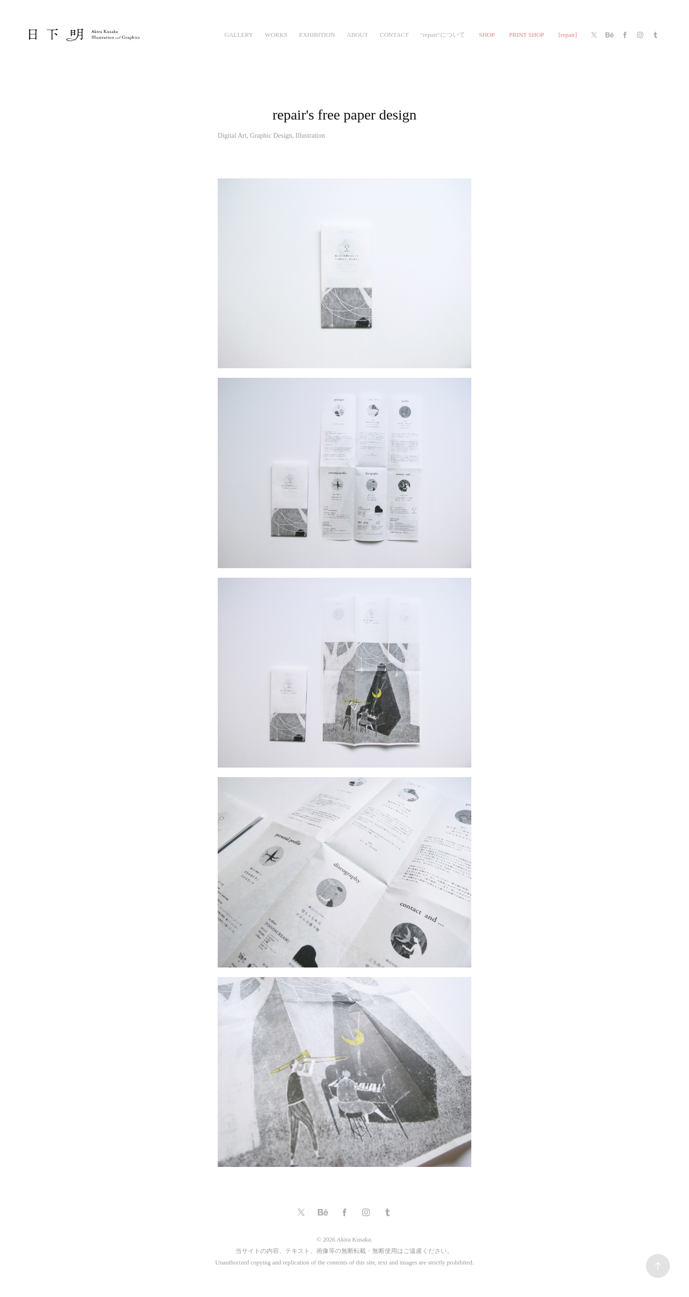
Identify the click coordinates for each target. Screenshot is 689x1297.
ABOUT (357, 34)
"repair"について (443, 34)
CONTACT (394, 34)
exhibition (317, 34)
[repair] (567, 34)
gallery (238, 34)
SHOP (487, 34)
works (276, 34)
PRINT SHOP (527, 34)
